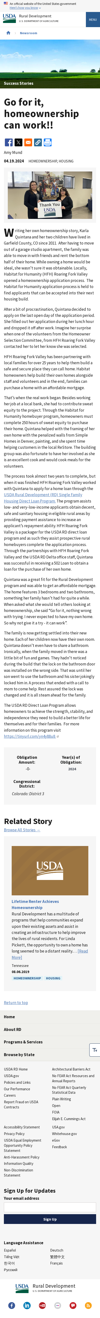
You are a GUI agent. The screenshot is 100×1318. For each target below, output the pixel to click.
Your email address (21, 1198)
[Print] (48, 142)
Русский (10, 1269)
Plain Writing (61, 1099)
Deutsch (56, 1250)
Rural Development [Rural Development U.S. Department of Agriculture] (39, 19)
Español (10, 1250)
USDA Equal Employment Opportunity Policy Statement (22, 1145)
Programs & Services (23, 1042)
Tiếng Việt (11, 1256)
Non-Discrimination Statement (18, 1173)
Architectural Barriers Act (71, 1069)
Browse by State (19, 1054)
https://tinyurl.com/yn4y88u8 (31, 736)
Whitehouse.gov (64, 1133)
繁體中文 (57, 1256)
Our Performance (17, 1089)
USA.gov (58, 1127)
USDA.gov (11, 1075)
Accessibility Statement (22, 1127)
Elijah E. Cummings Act (69, 1118)
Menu (93, 19)
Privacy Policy (14, 1133)
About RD (12, 1029)
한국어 (9, 1263)
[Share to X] (18, 142)
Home (9, 1016)
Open (56, 1105)
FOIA (55, 1112)
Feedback (59, 1147)
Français (56, 1263)
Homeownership (27, 978)
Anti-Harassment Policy (21, 1157)
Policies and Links (17, 1082)
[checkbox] (94, 1047)
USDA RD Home (16, 1069)
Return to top (16, 1002)
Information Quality (18, 1163)
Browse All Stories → (22, 830)
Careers (10, 1095)
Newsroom (28, 33)
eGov (56, 1140)
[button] (38, 142)
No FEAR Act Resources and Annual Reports (73, 1078)
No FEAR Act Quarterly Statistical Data (69, 1090)
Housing (53, 978)
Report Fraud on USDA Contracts (21, 1104)
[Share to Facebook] (9, 142)
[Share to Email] (28, 142)
